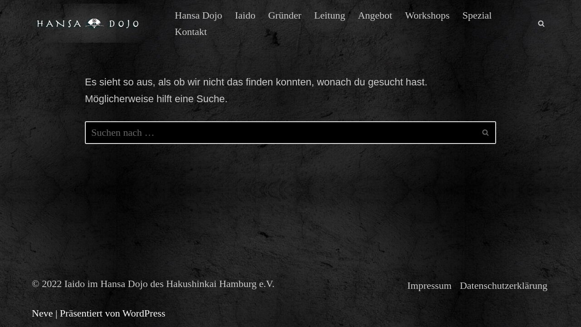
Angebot (375, 15)
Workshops (427, 15)
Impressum (429, 285)
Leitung (329, 15)
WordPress (144, 313)
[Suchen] (541, 23)
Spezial (477, 15)
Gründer (284, 15)
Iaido (245, 15)
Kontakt (191, 31)
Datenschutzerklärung (503, 285)
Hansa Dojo (198, 15)
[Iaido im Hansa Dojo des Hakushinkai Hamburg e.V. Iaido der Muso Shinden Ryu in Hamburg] (95, 23)
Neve (42, 313)
